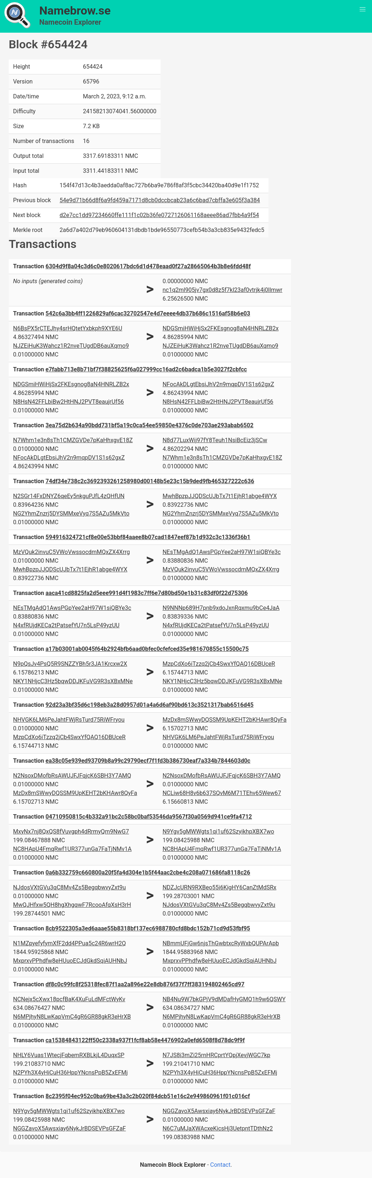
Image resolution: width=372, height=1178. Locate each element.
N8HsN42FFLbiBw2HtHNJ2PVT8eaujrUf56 (68, 401)
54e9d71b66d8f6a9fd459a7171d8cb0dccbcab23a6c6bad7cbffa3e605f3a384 (160, 200)
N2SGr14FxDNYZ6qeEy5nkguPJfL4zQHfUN (69, 496)
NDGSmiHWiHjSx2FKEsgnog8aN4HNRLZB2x (220, 328)
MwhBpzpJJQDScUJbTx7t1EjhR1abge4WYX (219, 496)
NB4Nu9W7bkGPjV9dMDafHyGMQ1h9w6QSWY (224, 999)
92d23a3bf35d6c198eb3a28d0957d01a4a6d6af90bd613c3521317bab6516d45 (149, 704)
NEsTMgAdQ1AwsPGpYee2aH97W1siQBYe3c (221, 552)
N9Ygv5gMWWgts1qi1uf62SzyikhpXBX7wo (218, 831)
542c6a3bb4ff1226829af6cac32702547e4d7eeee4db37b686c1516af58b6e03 (147, 313)
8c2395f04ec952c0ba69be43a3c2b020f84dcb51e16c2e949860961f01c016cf (147, 1096)
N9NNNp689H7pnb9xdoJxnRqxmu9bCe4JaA (220, 607)
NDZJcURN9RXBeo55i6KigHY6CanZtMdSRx (219, 887)
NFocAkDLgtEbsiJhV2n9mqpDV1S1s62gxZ (218, 384)
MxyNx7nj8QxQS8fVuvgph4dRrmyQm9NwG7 (71, 831)
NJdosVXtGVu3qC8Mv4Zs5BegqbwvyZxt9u (69, 887)
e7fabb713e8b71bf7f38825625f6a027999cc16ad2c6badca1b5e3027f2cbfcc (146, 369)
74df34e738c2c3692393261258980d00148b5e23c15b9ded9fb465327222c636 (149, 481)
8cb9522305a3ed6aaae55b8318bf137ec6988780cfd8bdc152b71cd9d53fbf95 (147, 928)
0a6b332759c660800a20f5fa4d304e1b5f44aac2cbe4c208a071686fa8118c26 (147, 872)
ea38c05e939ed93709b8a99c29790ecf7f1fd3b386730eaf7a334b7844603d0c (147, 760)
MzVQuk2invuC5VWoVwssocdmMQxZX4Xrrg (71, 552)
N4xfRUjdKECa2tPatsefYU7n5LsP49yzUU (66, 625)
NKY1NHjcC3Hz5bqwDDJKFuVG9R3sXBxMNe (73, 681)
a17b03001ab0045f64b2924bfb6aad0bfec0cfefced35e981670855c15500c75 (146, 648)
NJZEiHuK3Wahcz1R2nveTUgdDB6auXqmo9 (71, 345)
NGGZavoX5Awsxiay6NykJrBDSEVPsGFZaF (69, 1128)
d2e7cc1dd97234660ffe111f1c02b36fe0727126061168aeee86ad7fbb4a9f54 (159, 215)
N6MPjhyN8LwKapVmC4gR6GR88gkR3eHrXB (72, 1016)
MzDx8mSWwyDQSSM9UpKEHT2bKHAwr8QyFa (224, 719)
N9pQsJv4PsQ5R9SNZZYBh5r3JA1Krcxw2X (70, 663)
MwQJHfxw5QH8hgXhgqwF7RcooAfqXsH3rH (72, 904)
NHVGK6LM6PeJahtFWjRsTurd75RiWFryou (69, 719)
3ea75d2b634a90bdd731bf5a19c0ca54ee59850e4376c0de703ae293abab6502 (149, 425)
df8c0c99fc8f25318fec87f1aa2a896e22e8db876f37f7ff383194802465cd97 (144, 984)
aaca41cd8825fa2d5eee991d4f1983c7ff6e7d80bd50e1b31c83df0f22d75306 (146, 593)
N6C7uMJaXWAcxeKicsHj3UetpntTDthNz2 (217, 1128)
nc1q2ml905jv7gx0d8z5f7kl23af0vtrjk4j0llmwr (222, 289)
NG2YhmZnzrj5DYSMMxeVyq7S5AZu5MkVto (71, 513)
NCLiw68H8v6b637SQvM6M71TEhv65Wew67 (221, 793)
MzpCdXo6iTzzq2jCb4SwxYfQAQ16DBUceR (218, 663)
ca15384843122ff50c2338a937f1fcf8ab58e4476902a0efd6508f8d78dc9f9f (144, 1040)
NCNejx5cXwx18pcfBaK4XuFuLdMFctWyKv (69, 999)
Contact (220, 1164)
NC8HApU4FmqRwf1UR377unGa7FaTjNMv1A (72, 848)
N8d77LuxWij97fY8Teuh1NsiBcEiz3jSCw (214, 440)
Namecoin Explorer (70, 22)
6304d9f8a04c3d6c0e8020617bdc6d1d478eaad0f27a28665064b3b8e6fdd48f (148, 266)
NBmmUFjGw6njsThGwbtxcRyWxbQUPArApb (220, 943)
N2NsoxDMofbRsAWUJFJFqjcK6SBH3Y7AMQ (72, 775)
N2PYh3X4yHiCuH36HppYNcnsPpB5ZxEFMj (70, 1072)
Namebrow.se (75, 10)
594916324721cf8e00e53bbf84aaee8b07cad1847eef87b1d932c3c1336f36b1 (147, 537)
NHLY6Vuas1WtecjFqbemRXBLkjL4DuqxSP (68, 1055)
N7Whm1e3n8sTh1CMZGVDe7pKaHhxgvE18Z (73, 440)
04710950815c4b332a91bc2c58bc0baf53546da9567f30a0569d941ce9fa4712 (148, 816)
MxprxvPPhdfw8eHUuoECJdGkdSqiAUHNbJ (70, 960)
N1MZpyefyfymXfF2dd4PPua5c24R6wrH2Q (69, 943)
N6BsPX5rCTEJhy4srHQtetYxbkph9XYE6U (67, 328)
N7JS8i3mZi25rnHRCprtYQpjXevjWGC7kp (216, 1055)
